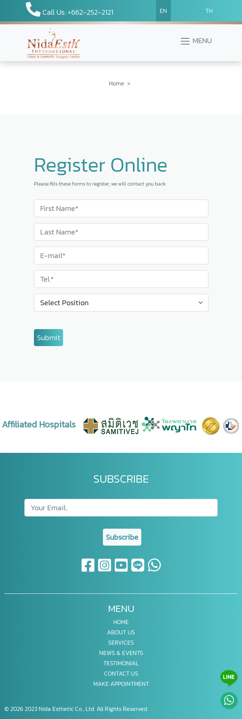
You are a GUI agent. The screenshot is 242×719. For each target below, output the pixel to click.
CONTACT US (121, 673)
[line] (138, 569)
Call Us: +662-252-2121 (69, 10)
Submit (48, 337)
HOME (121, 621)
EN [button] (163, 10)
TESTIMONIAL (121, 663)
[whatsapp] (154, 569)
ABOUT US (121, 632)
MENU (196, 41)
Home (116, 83)
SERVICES (121, 642)
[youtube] (121, 569)
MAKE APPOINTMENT (121, 683)
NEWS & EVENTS (121, 652)
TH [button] (208, 10)
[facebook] (88, 569)
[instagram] (105, 569)
